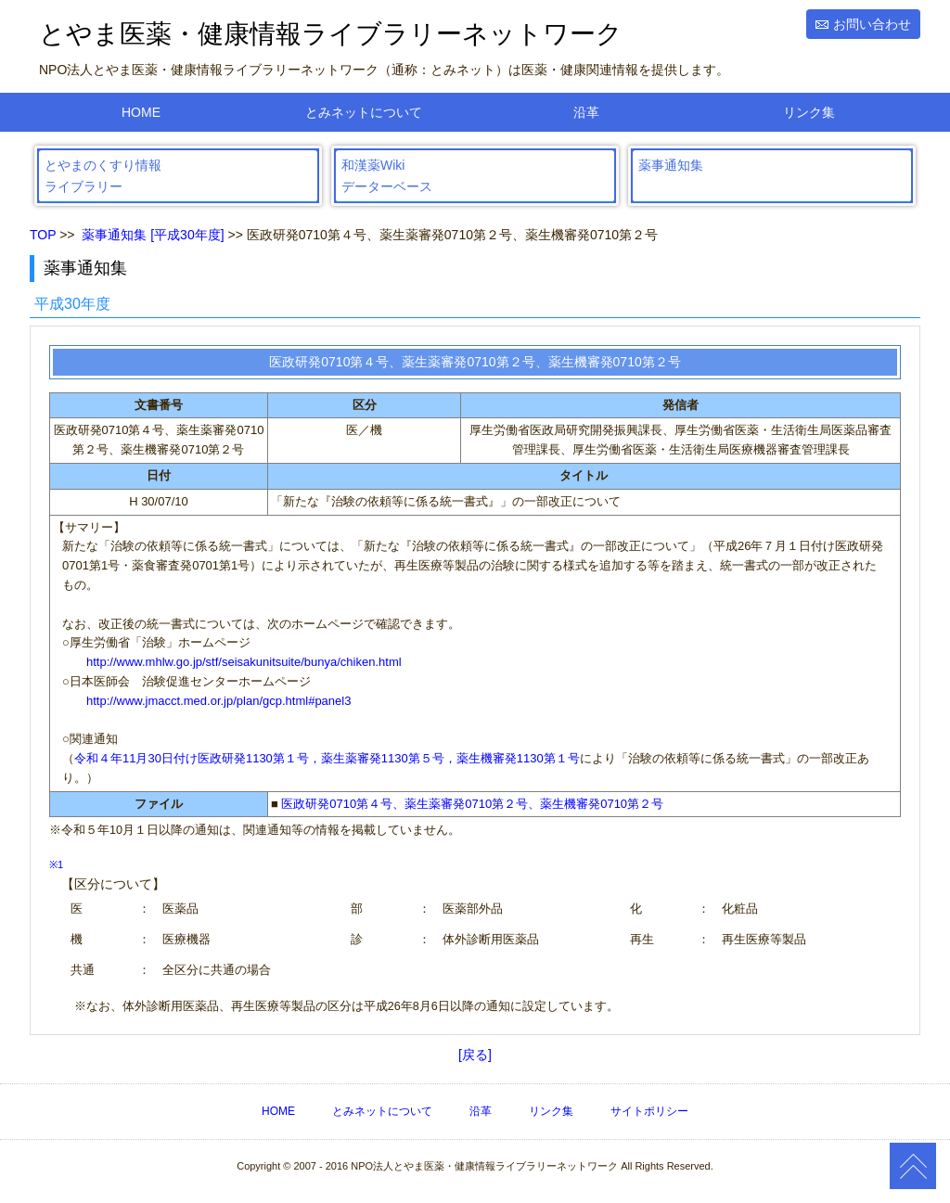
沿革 (586, 112)
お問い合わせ (872, 24)
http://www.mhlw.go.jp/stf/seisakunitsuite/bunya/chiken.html (244, 662)
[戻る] (475, 1054)
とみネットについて (363, 112)
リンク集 (809, 112)
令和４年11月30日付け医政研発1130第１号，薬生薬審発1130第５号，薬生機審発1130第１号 (327, 758)
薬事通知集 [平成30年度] (153, 234)
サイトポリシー (649, 1111)
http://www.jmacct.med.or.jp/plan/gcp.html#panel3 (218, 701)
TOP (43, 234)
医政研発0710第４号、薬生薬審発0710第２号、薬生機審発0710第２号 (472, 804)
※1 (56, 864)
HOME (141, 112)
